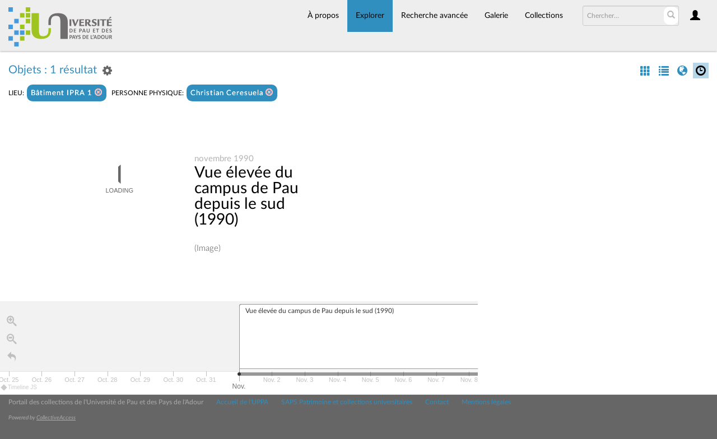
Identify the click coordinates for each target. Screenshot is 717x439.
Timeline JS (19, 387)
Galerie (496, 16)
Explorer (370, 16)
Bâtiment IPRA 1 (67, 92)
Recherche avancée (434, 16)
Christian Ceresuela (231, 92)
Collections (544, 16)
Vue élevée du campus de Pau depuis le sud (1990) (246, 196)
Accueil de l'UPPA (242, 402)
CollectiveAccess (56, 418)
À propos (323, 16)
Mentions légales (486, 402)
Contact (437, 402)
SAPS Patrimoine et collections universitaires (346, 402)
